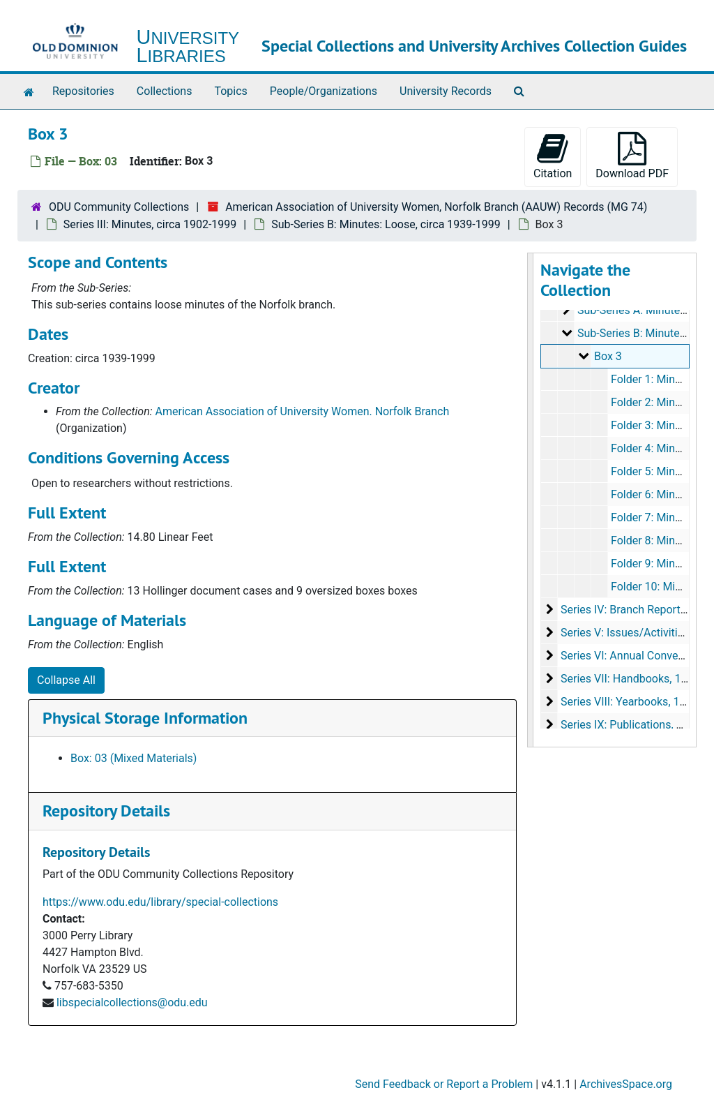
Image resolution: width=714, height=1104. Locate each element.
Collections (164, 91)
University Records (446, 91)
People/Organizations (323, 91)
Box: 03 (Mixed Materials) (133, 758)
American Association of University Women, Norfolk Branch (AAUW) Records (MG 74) (436, 207)
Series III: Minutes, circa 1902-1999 (149, 224)
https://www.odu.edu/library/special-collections (160, 902)
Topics (230, 91)
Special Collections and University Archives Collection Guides (474, 46)
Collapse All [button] (66, 680)
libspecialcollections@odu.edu (132, 1002)
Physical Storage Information (145, 718)
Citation (552, 156)
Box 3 (607, 356)
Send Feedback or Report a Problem (444, 1084)
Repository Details (106, 810)
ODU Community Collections (119, 207)
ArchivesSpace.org (625, 1084)
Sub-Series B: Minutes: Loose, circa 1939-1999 (386, 224)
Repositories (83, 91)
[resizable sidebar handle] (530, 500)
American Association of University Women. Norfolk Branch (302, 411)
